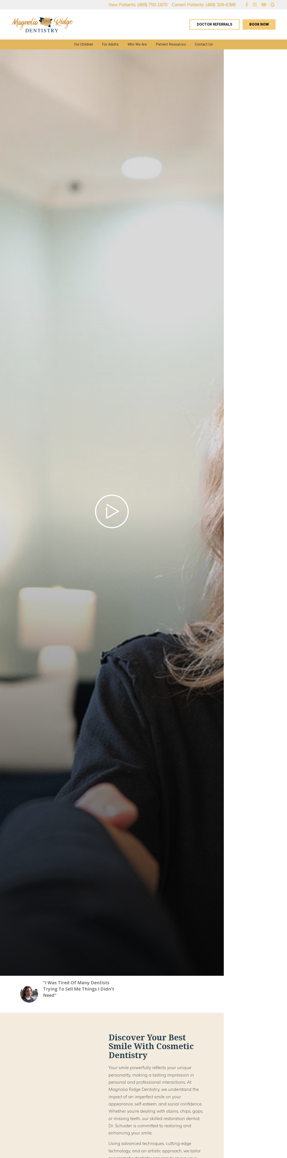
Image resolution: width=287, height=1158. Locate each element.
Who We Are (137, 44)
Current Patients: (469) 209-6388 (203, 4)
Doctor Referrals (214, 24)
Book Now (259, 24)
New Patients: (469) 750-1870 (137, 4)
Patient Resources (171, 44)
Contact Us (204, 44)
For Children (83, 44)
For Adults (110, 44)
